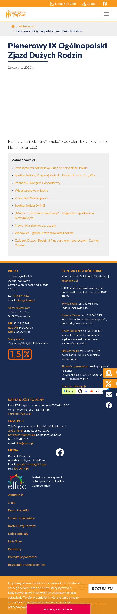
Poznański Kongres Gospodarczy (37, 183)
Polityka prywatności (22, 557)
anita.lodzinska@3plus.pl (32, 464)
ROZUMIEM (102, 588)
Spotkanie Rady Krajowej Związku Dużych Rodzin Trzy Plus (55, 175)
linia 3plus (16, 421)
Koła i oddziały (18, 533)
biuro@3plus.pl (26, 300)
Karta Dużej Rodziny (22, 526)
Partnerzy (14, 549)
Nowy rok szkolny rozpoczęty (35, 225)
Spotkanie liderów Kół (30, 205)
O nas (12, 502)
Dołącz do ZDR (63, 4)
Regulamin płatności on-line (26, 564)
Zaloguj (89, 4)
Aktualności (27, 26)
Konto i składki (18, 510)
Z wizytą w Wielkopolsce (32, 198)
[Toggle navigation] (106, 14)
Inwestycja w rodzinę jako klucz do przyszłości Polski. (51, 167)
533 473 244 (21, 296)
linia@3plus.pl (25, 443)
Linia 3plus (15, 541)
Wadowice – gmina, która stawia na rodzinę (44, 233)
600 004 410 (21, 468)
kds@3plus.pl (70, 280)
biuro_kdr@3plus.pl (19, 413)
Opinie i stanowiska (21, 518)
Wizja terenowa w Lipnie (31, 190)
